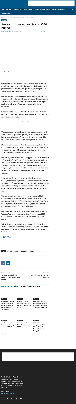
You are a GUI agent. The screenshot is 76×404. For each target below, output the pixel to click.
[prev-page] (2, 335)
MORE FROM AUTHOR (30, 286)
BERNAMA (6, 237)
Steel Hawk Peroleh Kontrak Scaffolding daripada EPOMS (7, 325)
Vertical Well (7, 31)
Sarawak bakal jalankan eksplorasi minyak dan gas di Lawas (11, 277)
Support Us (6, 13)
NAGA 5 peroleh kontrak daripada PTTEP (22, 325)
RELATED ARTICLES (9, 286)
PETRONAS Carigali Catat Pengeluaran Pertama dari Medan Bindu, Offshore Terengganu (7, 305)
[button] (72, 10)
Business (9, 10)
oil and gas (24, 251)
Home (3, 17)
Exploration (18, 10)
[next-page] (6, 335)
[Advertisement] (51, 3)
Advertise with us (58, 10)
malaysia (9, 251)
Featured (20, 298)
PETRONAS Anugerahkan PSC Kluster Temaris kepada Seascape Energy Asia (39, 327)
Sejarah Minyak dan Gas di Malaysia (40, 276)
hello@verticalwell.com (9, 393)
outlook (32, 251)
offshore (17, 251)
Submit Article (45, 10)
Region (36, 10)
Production (28, 10)
